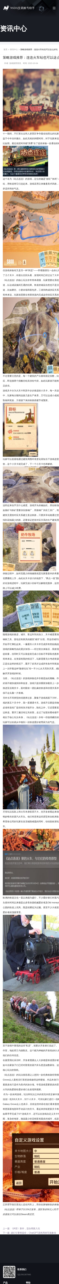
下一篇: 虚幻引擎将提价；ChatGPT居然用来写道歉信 (29, 1233)
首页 (5, 49)
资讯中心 (14, 49)
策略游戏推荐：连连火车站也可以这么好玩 (39, 49)
